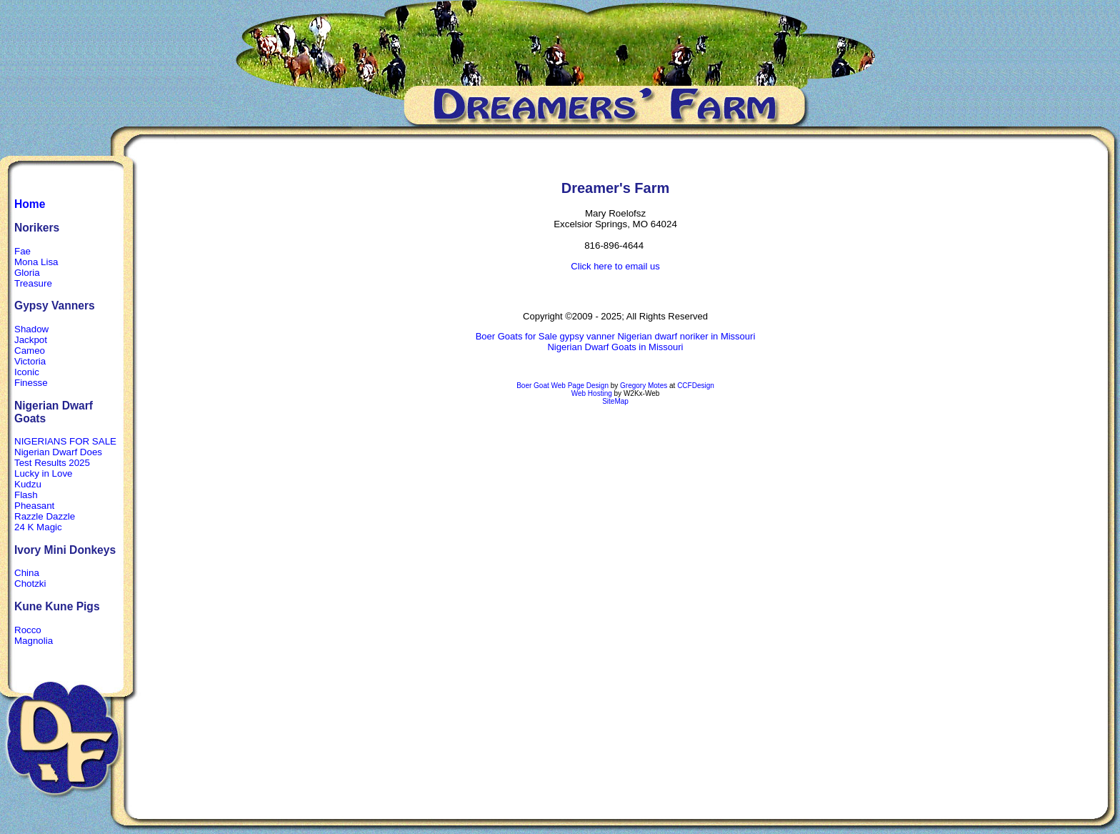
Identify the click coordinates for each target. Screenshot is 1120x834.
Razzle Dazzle (44, 516)
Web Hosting (591, 393)
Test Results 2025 (52, 462)
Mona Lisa (36, 262)
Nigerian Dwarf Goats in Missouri (615, 347)
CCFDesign (695, 385)
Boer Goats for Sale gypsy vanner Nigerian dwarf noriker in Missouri (616, 336)
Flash (26, 495)
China (26, 572)
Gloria (27, 272)
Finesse (31, 382)
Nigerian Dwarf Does (58, 452)
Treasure (33, 283)
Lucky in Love (43, 473)
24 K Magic (38, 527)
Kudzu (27, 484)
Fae (22, 251)
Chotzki (30, 583)
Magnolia (33, 640)
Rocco (27, 630)
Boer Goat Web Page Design (562, 385)
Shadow (31, 329)
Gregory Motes (643, 385)
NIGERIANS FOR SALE (65, 441)
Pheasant (34, 505)
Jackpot (30, 339)
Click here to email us (615, 266)
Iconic (26, 372)
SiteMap (615, 401)
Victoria (30, 361)
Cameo (29, 350)
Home (29, 204)
